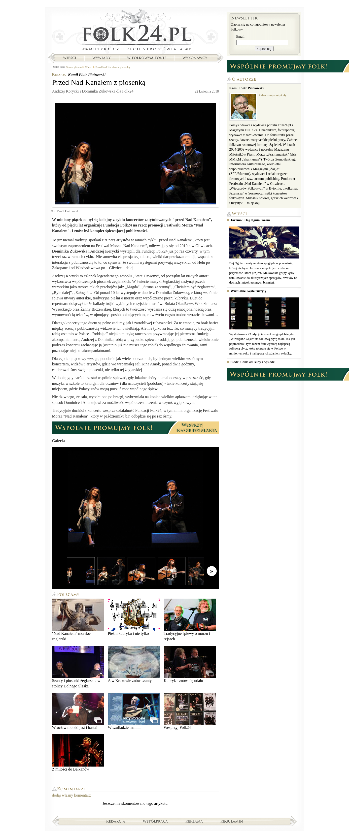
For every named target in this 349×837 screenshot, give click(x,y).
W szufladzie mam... (134, 711)
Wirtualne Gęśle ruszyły (248, 291)
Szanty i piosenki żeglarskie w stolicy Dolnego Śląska (78, 667)
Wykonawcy (195, 58)
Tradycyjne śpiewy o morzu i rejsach (190, 620)
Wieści (69, 58)
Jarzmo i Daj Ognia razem (250, 220)
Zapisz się (264, 49)
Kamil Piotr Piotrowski (86, 74)
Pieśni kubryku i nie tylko (134, 617)
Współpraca (155, 821)
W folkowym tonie (146, 58)
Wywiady (101, 58)
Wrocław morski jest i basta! (78, 711)
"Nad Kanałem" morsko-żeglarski (78, 620)
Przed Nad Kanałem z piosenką (113, 66)
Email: (240, 36)
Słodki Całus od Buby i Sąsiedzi (253, 362)
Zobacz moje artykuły (273, 95)
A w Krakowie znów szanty (134, 664)
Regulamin (231, 821)
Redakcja (115, 821)
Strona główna (135, 31)
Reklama (194, 821)
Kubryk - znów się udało (190, 664)
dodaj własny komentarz (71, 795)
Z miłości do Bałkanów (78, 752)
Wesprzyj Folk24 (190, 711)
